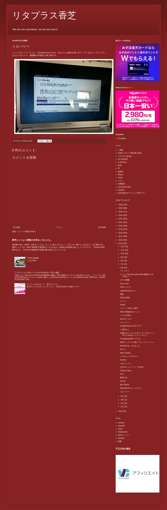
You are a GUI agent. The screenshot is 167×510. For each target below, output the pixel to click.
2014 (120, 411)
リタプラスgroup (125, 156)
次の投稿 (16, 227)
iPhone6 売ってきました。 (131, 346)
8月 (122, 261)
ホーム (59, 227)
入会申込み (122, 162)
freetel (122, 305)
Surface (123, 360)
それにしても (125, 363)
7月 (122, 264)
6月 (122, 268)
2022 (120, 219)
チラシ (120, 181)
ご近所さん (124, 329)
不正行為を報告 (123, 448)
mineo (120, 178)
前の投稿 (102, 227)
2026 (120, 205)
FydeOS (121, 190)
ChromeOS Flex (124, 187)
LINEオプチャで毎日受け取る (130, 153)
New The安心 (125, 353)
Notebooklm (123, 432)
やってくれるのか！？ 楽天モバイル (42, 284)
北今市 (123, 381)
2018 (120, 233)
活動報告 (121, 184)
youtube (121, 438)
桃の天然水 (124, 385)
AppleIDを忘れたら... (128, 291)
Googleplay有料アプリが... (131, 339)
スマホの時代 (125, 315)
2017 (120, 236)
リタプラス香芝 (44, 15)
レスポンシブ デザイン (129, 356)
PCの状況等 (123, 159)
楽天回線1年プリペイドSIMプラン (132, 193)
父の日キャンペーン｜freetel (131, 367)
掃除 (122, 294)
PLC (122, 374)
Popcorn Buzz (125, 371)
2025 (120, 208)
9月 (122, 257)
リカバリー (124, 322)
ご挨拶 (120, 150)
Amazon (121, 423)
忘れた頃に (124, 284)
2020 (120, 226)
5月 (122, 396)
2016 (120, 240)
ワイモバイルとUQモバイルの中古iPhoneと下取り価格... (37, 273)
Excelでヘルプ (126, 319)
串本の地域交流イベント (130, 312)
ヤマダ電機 (124, 280)
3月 (122, 403)
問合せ (120, 175)
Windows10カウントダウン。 (132, 388)
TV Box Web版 (33, 258)
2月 (122, 407)
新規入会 (123, 377)
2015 (120, 243)
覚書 (119, 441)
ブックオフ (124, 271)
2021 (120, 222)
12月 (123, 246)
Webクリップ (123, 435)
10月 (123, 254)
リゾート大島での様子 (129, 308)
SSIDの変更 (125, 298)
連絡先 (120, 172)
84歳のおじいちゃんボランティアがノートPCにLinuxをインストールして (137, 334)
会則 (119, 165)
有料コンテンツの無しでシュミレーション (137, 342)
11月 (123, 250)
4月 (122, 400)
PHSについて (125, 287)
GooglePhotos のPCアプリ (131, 326)
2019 (120, 229)
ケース (123, 301)
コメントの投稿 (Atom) (26, 231)
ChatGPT (121, 426)
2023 (120, 215)
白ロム (123, 349)
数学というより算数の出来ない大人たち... (32, 240)
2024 (120, 212)
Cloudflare (122, 138)
